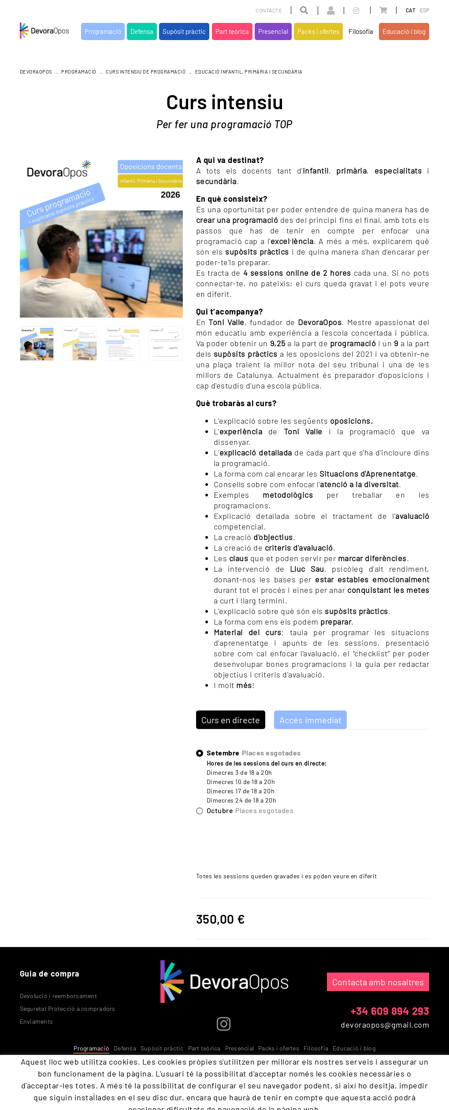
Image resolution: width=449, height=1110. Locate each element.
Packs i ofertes (278, 1048)
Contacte (269, 10)
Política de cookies (45, 1073)
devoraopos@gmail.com (385, 1024)
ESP (425, 10)
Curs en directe (230, 719)
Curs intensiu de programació (146, 71)
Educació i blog (354, 1048)
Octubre (250, 810)
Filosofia (316, 1048)
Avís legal (91, 1073)
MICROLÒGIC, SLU (371, 1075)
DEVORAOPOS (36, 71)
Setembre (254, 752)
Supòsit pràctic (162, 1048)
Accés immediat (310, 719)
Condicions (126, 1073)
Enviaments (36, 1021)
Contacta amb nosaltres (378, 982)
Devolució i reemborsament (58, 995)
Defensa (125, 1048)
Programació (78, 71)
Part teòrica (204, 1048)
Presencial (239, 1048)
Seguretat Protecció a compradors (67, 1008)
